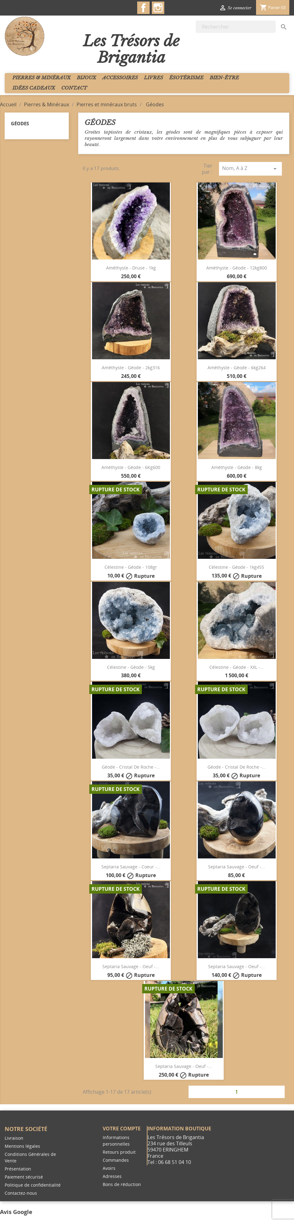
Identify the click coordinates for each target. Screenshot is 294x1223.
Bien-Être (224, 77)
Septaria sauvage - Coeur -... (131, 867)
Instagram (158, 8)
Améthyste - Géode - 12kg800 (236, 268)
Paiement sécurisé (24, 1177)
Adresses (112, 1176)
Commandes (116, 1160)
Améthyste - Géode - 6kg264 (237, 367)
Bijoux (86, 77)
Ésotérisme (186, 77)
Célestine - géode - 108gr (131, 567)
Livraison (14, 1138)
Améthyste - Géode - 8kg (236, 467)
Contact (74, 88)
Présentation (18, 1169)
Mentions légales (22, 1146)
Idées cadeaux (33, 88)
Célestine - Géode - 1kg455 (236, 567)
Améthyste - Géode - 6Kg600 (130, 467)
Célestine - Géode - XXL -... (236, 667)
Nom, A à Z (250, 168)
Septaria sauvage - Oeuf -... (236, 867)
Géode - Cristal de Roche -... (131, 767)
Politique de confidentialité (33, 1185)
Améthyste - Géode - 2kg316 (131, 367)
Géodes (20, 123)
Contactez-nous (21, 1193)
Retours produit (119, 1152)
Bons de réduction (122, 1184)
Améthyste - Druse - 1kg (131, 268)
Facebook (143, 8)
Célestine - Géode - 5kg (131, 667)
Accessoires (120, 77)
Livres (153, 77)
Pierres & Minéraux (41, 77)
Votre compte (122, 1128)
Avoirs (109, 1168)
